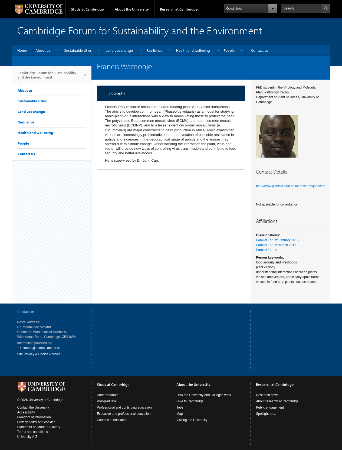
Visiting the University (192, 420)
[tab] (171, 93)
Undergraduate (108, 395)
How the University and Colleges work (203, 395)
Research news (267, 395)
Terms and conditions (32, 432)
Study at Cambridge (87, 9)
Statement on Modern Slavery (38, 427)
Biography (116, 93)
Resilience (154, 50)
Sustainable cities (78, 50)
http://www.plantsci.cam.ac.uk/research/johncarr (290, 186)
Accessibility (26, 412)
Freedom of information (34, 417)
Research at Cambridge (179, 9)
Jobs (179, 407)
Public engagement (270, 407)
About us (42, 50)
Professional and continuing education (124, 407)
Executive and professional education (124, 414)
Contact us (259, 50)
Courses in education (112, 420)
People (229, 50)
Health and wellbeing (193, 50)
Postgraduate (106, 401)
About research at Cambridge (277, 401)
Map (179, 414)
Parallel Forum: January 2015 (277, 240)
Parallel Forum (266, 250)
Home (22, 50)
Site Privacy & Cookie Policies (39, 354)
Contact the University (33, 407)
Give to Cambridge (189, 401)
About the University (132, 9)
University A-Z (27, 437)
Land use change (119, 50)
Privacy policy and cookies (36, 422)
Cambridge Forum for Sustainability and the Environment (47, 77)
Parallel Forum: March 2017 (276, 245)
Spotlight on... (266, 414)
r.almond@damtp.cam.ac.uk (40, 348)
